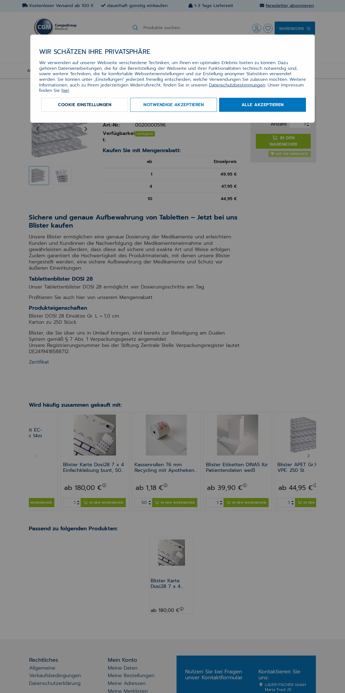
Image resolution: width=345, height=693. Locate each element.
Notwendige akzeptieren (173, 105)
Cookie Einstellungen (84, 105)
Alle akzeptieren (263, 105)
